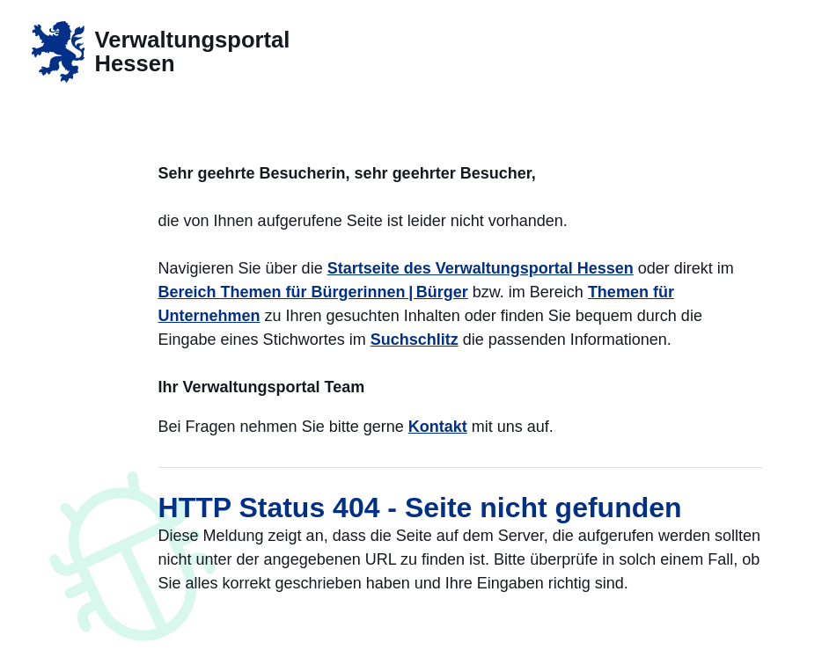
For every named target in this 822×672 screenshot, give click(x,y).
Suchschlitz (415, 339)
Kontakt (437, 426)
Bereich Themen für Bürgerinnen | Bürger (313, 292)
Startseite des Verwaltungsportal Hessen (480, 268)
